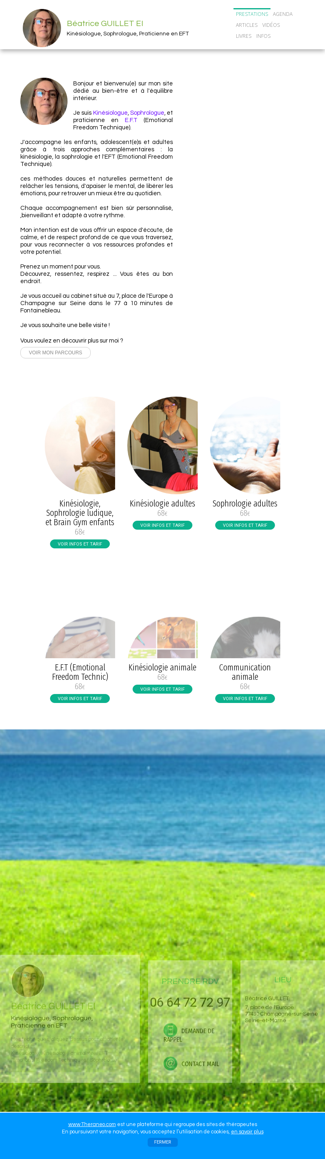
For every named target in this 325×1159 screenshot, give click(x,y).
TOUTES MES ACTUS (244, 230)
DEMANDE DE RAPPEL (256, 143)
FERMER (162, 1142)
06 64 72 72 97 (255, 123)
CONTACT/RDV (254, 46)
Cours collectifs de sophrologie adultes (251, 215)
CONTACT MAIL (256, 160)
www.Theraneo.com (92, 1124)
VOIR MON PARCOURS (55, 353)
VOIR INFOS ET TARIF (80, 544)
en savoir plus (247, 1132)
